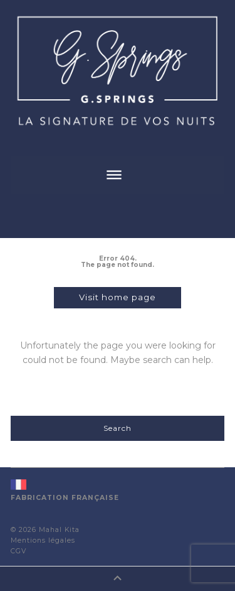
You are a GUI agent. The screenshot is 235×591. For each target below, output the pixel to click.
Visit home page (117, 297)
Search (117, 428)
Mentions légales (43, 540)
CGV (18, 551)
